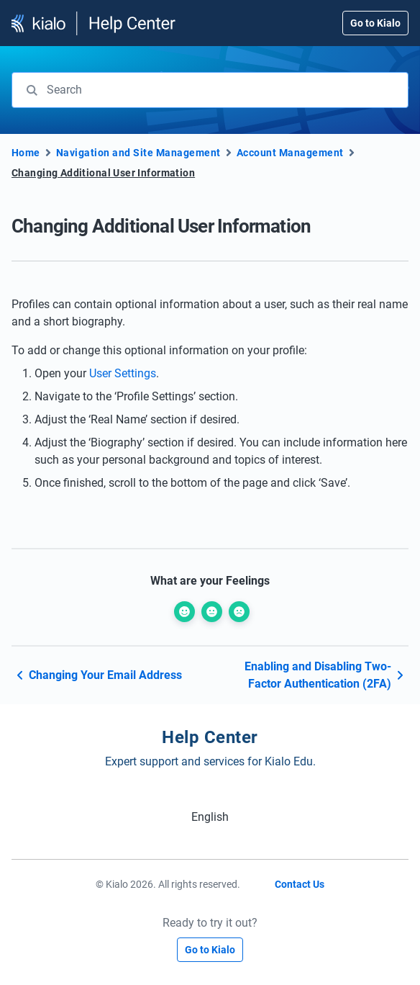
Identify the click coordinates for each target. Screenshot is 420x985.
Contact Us (299, 884)
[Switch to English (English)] (210, 817)
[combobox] (210, 90)
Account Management (290, 152)
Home (26, 152)
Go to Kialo (375, 23)
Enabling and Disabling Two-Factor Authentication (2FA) (326, 675)
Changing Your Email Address (97, 675)
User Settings (122, 373)
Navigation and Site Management (138, 152)
